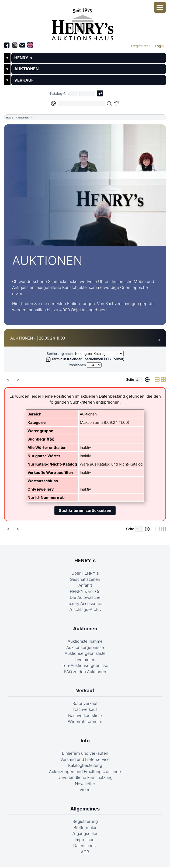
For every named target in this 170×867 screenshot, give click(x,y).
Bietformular (85, 827)
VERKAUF (24, 80)
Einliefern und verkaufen (85, 753)
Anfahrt (85, 585)
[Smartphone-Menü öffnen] (160, 7)
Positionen (77, 365)
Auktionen (23, 117)
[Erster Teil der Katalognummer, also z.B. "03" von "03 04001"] (74, 93)
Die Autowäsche (85, 597)
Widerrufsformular (85, 721)
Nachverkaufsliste (85, 715)
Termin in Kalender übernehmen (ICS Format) (85, 359)
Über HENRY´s (85, 573)
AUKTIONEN (26, 68)
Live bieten (85, 659)
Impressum (85, 839)
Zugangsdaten (85, 833)
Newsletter (85, 783)
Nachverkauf (85, 709)
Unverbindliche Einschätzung (85, 777)
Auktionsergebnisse (85, 647)
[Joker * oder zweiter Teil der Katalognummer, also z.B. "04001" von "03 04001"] (87, 93)
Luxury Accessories (85, 603)
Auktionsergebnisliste (85, 653)
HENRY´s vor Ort (85, 591)
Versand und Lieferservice (85, 759)
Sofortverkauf (85, 703)
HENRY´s (23, 57)
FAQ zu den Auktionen (85, 671)
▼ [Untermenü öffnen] (7, 58)
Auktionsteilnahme (85, 641)
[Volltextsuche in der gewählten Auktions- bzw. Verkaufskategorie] (82, 103)
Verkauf (85, 690)
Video (85, 789)
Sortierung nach (60, 354)
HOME (9, 117)
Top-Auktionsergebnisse (85, 665)
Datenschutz (85, 845)
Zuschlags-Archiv (85, 609)
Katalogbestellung (85, 765)
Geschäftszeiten (85, 579)
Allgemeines (85, 809)
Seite (130, 379)
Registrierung (85, 821)
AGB (85, 851)
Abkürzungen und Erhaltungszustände (85, 771)
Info (85, 740)
